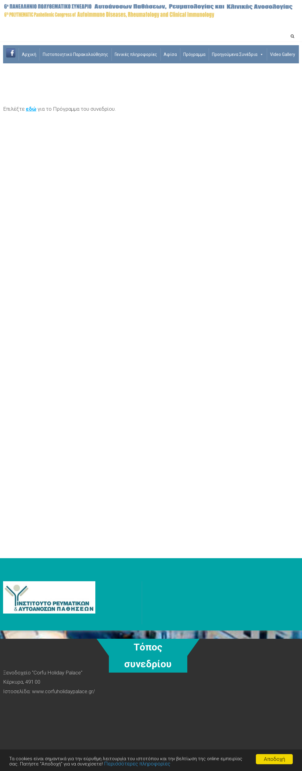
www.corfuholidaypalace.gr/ (63, 691)
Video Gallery (282, 54)
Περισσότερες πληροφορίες (169, 764)
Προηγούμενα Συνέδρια (238, 54)
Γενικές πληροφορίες (136, 54)
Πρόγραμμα (194, 54)
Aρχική (29, 54)
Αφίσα (170, 54)
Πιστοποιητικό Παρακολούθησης (75, 54)
